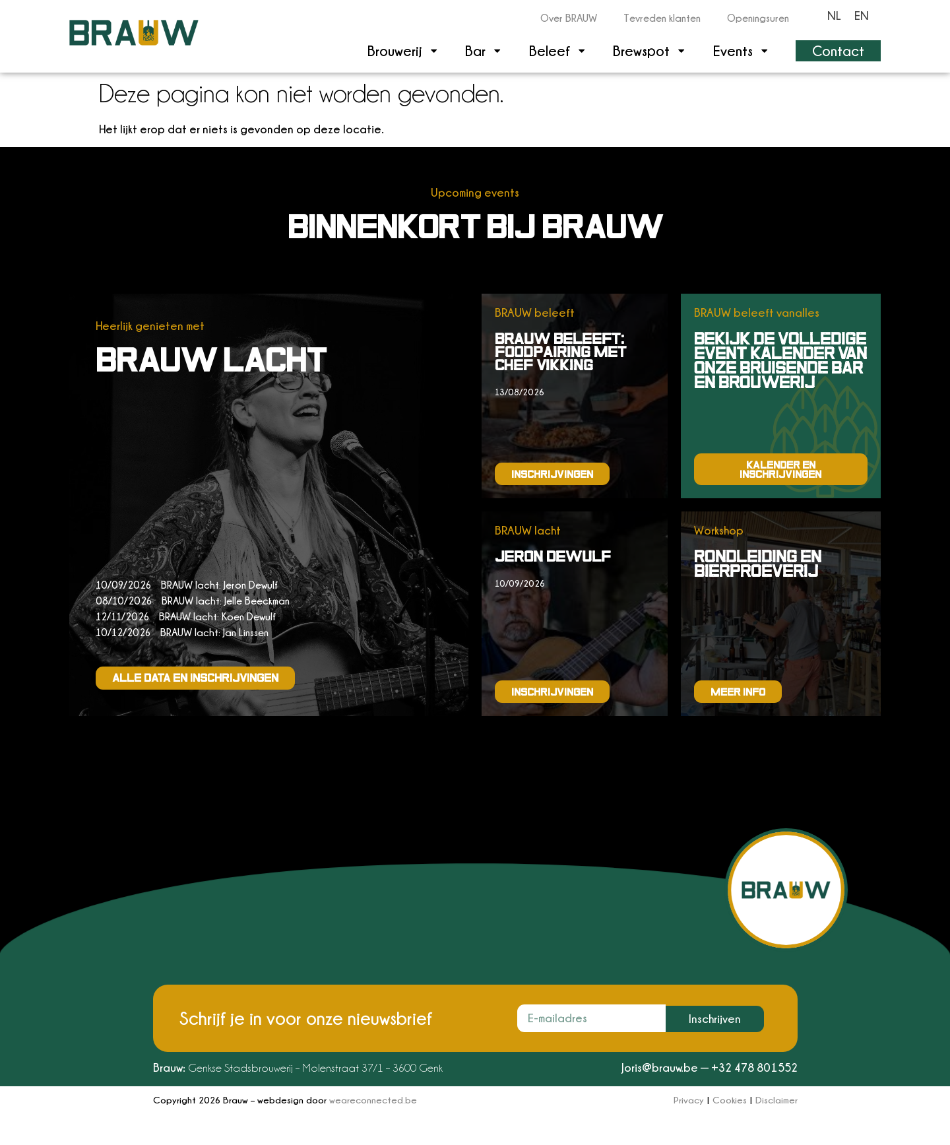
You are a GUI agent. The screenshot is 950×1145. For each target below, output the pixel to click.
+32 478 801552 (754, 1067)
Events (741, 50)
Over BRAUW (568, 18)
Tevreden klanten (662, 18)
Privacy (689, 1100)
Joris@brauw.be (659, 1067)
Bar (483, 50)
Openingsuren (758, 18)
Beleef (557, 50)
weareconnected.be (373, 1100)
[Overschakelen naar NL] (834, 15)
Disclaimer (776, 1100)
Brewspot (649, 50)
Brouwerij (403, 50)
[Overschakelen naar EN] (861, 15)
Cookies (729, 1100)
